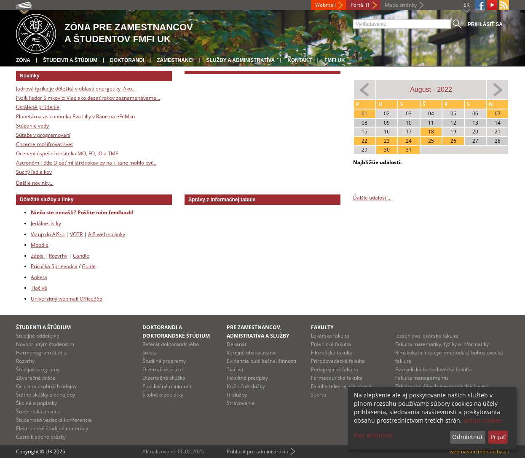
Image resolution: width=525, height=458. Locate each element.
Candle (81, 255)
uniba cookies (482, 420)
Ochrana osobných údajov (46, 386)
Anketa (39, 277)
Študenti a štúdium (70, 60)
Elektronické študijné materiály (52, 428)
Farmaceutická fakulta (337, 377)
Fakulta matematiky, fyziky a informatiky (442, 344)
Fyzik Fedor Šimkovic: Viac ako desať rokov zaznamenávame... (88, 97)
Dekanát (236, 344)
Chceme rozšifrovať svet (44, 144)
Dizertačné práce (162, 369)
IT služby (237, 394)
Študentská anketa (37, 411)
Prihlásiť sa (485, 24)
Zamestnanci (175, 60)
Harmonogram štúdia (41, 352)
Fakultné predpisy (247, 377)
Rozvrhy (58, 255)
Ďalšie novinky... (35, 182)
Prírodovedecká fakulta (338, 361)
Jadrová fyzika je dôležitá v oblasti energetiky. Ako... (76, 88)
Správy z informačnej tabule (221, 199)
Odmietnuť (467, 437)
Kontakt (299, 60)
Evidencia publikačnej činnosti (261, 361)
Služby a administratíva (240, 60)
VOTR (76, 234)
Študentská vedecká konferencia (54, 419)
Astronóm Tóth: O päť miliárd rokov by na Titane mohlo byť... (86, 162)
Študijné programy (37, 369)
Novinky (30, 76)
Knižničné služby (246, 386)
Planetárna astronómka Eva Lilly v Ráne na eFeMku (75, 116)
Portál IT (360, 4)
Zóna (23, 60)
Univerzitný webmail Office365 (66, 298)
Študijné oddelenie (37, 335)
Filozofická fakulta (332, 352)
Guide (89, 266)
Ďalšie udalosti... (372, 197)
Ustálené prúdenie (37, 107)
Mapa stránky (401, 4)
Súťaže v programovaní (43, 134)
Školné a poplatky (36, 403)
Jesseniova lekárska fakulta (426, 335)
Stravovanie (240, 403)
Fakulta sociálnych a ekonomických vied (441, 386)
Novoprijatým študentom (45, 344)
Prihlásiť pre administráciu (257, 451)
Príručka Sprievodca (54, 266)
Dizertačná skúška (163, 377)
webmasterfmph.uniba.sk (479, 451)
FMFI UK (334, 60)
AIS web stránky (106, 234)
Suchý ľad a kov (34, 172)
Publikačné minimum (166, 386)
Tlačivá (39, 287)
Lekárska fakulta (330, 335)
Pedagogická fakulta (334, 369)
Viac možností (373, 435)
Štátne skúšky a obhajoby (45, 394)
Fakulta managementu (421, 377)
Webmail (325, 4)
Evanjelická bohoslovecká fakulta (433, 369)
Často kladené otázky (41, 436)
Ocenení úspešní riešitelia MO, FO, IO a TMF (67, 153)
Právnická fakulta (331, 344)
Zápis (38, 255)
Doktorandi (127, 60)
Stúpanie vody (32, 125)
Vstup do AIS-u (47, 234)
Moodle (39, 244)
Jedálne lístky (46, 223)
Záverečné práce (36, 377)
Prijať (497, 437)
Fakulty (322, 327)
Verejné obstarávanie (252, 352)
